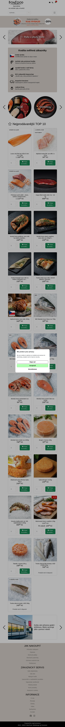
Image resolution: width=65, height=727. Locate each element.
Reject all (32, 362)
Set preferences (32, 369)
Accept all (32, 365)
